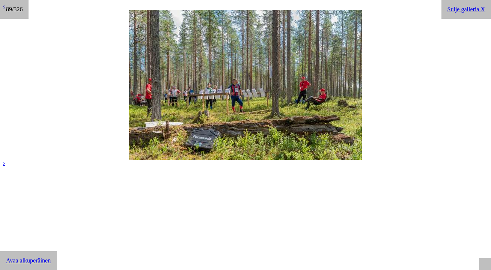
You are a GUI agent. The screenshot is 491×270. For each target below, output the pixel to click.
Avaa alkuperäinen (28, 260)
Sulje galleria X (466, 9)
